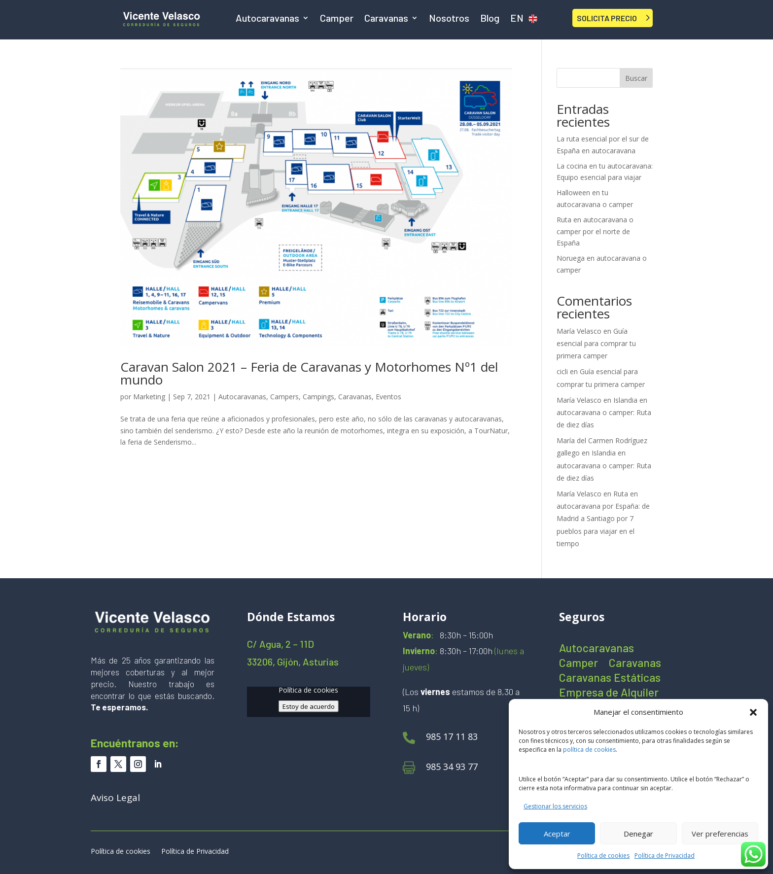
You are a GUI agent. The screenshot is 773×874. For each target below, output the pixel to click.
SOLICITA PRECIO (607, 18)
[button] (753, 712)
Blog (489, 19)
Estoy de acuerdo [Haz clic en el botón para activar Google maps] (308, 705)
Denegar (638, 834)
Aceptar (557, 834)
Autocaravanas (267, 19)
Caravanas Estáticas (610, 679)
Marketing (149, 396)
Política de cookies (603, 855)
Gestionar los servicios (555, 806)
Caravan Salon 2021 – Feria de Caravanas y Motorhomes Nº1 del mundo (309, 373)
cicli (562, 371)
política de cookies (589, 749)
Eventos (388, 396)
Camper (336, 19)
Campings (318, 396)
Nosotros (449, 19)
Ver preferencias (720, 834)
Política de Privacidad (664, 855)
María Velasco (579, 331)
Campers (284, 396)
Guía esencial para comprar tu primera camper (596, 343)
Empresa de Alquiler (609, 694)
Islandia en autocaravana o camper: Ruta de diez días (604, 412)
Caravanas (386, 19)
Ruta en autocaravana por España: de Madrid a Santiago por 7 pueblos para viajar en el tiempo (603, 518)
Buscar (636, 78)
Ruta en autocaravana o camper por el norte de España (595, 231)
